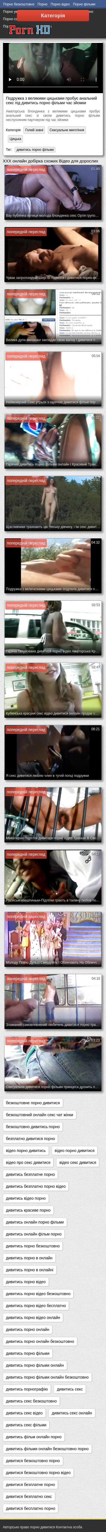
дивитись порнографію (27, 1389)
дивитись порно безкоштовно (33, 1246)
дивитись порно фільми (35, 150)
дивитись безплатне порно (30, 1174)
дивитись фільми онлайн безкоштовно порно (47, 1449)
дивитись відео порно (26, 1198)
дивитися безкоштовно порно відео (38, 1472)
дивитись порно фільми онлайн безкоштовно (47, 1377)
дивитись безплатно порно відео (36, 1186)
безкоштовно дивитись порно (33, 1126)
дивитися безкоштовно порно (33, 1460)
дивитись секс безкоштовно (31, 1401)
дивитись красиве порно (28, 1210)
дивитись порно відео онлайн (33, 1317)
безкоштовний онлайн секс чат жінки (39, 1115)
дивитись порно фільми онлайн (35, 1365)
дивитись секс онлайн (72, 1413)
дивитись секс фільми (26, 1425)
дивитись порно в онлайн (29, 1258)
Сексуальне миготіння (66, 130)
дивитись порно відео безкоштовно (38, 1293)
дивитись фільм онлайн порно (34, 1437)
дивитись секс (70, 1389)
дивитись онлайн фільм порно (34, 1234)
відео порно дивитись (26, 1150)
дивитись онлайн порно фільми (35, 1222)
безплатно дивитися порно (30, 1138)
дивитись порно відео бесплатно (36, 1305)
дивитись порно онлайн (27, 1329)
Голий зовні (34, 130)
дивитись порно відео (26, 1282)
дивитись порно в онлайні (29, 1270)
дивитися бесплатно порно (30, 1508)
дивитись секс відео (24, 1413)
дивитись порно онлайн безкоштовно (40, 1341)
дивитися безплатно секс (29, 1496)
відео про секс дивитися (28, 1162)
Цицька (15, 139)
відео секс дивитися (77, 1162)
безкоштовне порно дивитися (33, 1103)
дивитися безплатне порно (30, 1484)
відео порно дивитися (75, 1150)
